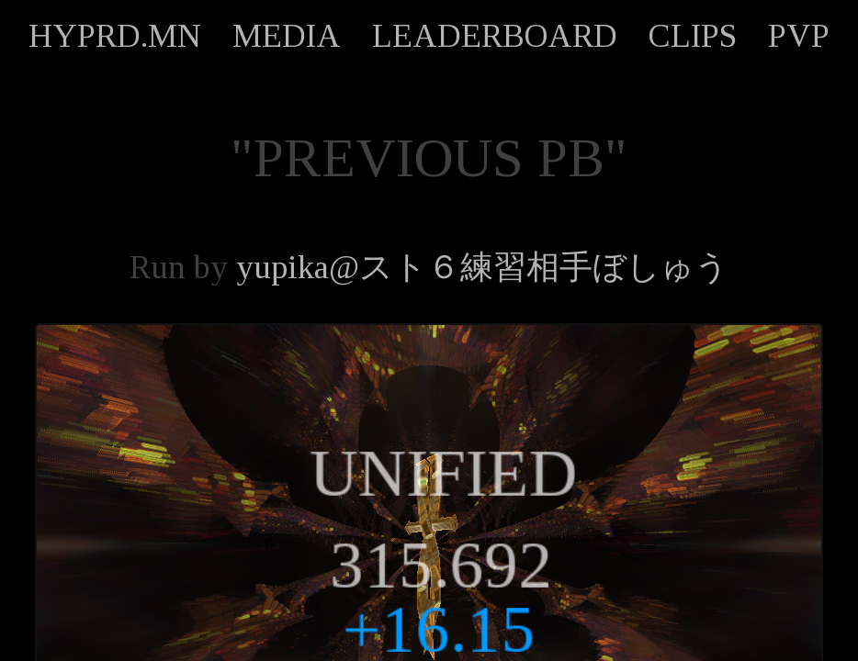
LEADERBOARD (494, 35)
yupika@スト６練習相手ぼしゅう (482, 267)
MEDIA (286, 35)
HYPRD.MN (114, 35)
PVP (799, 35)
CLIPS (693, 35)
